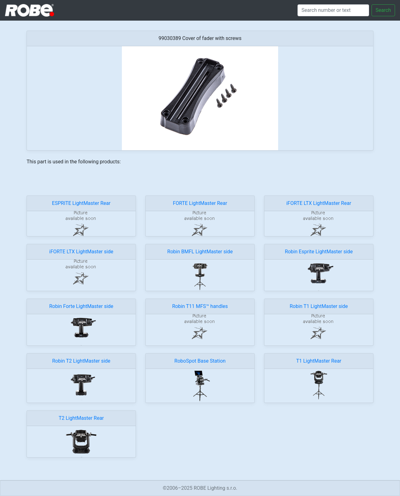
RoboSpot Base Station (200, 361)
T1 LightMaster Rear (319, 361)
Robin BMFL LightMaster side (199, 252)
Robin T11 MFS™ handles (200, 306)
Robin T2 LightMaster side (81, 361)
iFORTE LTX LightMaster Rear (318, 203)
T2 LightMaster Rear (81, 418)
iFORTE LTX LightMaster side (81, 252)
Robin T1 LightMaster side (319, 306)
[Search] (333, 10)
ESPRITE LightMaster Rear (81, 203)
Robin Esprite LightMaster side (318, 252)
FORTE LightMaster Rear (200, 203)
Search (383, 10)
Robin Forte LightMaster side (81, 306)
